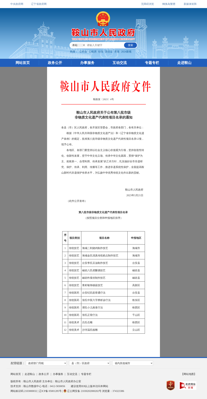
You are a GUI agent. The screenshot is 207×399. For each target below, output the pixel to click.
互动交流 (120, 63)
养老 (117, 51)
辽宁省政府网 (39, 4)
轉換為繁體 (168, 4)
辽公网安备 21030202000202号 (82, 391)
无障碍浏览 (147, 4)
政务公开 (55, 63)
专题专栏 (152, 63)
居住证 (109, 51)
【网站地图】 (188, 374)
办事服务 (87, 63)
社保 (100, 51)
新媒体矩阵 (190, 4)
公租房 (93, 51)
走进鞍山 (184, 63)
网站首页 (23, 63)
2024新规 (126, 51)
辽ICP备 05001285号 (50, 391)
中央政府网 (16, 4)
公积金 (83, 51)
